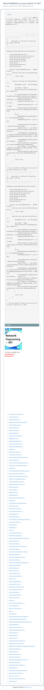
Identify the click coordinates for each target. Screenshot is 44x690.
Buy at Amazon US (9, 354)
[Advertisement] (12, 386)
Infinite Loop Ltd (27, 687)
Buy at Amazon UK (9, 356)
